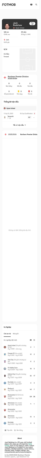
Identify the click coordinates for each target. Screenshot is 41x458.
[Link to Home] (9, 4)
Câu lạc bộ (7, 333)
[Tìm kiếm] (36, 4)
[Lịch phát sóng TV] (31, 4)
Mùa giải (15, 333)
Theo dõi (32, 23)
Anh (6, 40)
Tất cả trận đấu (19, 125)
